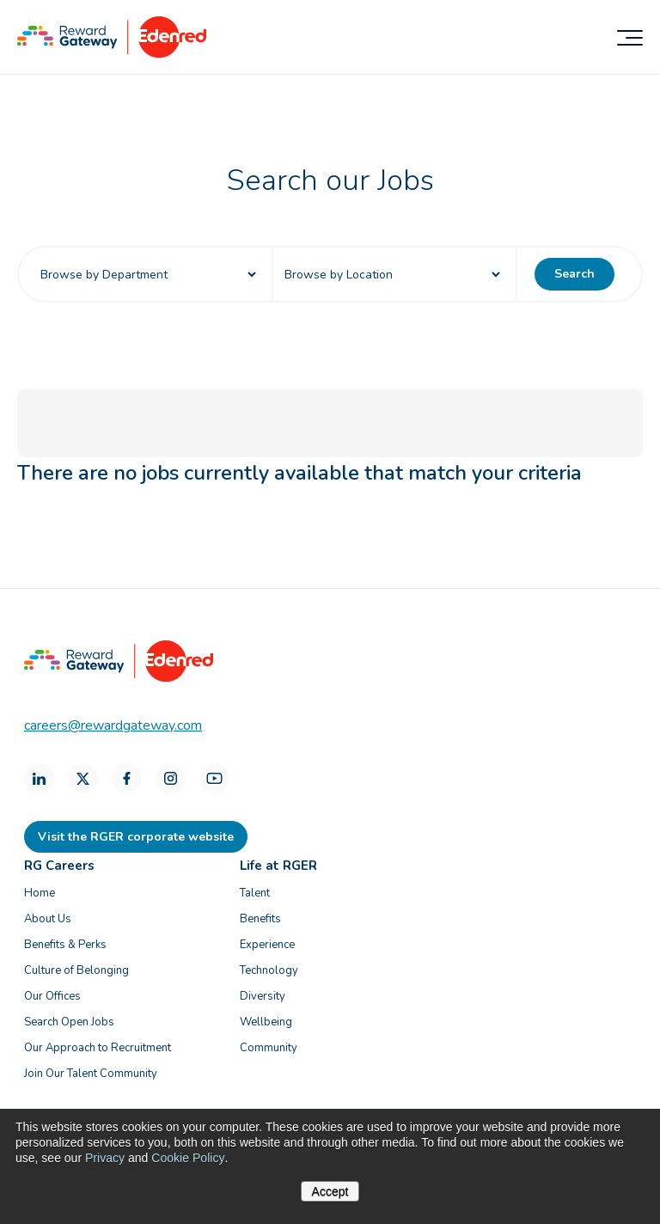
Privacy (105, 1158)
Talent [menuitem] (255, 893)
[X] (83, 778)
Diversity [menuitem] (262, 996)
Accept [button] (330, 1191)
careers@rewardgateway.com (113, 725)
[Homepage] (111, 53)
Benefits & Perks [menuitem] (65, 944)
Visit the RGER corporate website (136, 837)
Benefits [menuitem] (260, 919)
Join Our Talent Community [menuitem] (90, 1073)
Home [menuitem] (39, 893)
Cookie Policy (187, 1158)
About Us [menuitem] (47, 919)
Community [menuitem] (268, 1048)
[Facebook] (127, 778)
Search (574, 274)
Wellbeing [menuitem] (266, 1022)
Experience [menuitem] (267, 944)
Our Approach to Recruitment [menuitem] (97, 1048)
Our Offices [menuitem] (52, 996)
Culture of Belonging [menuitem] (76, 970)
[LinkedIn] (39, 778)
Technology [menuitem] (269, 970)
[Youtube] (214, 778)
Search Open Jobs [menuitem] (69, 1022)
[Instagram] (171, 778)
